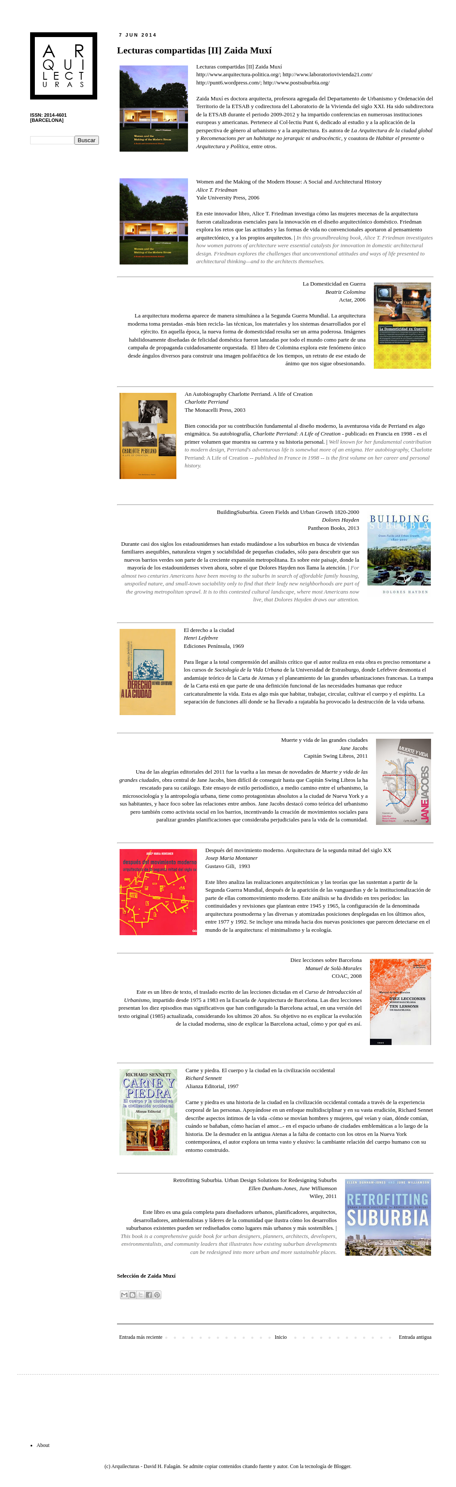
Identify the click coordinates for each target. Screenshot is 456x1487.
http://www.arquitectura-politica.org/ (238, 74)
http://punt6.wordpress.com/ (228, 82)
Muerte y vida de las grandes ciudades (324, 740)
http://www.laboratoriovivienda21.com (327, 74)
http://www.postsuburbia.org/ (296, 82)
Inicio (280, 1337)
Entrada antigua (415, 1337)
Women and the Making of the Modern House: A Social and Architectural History (289, 181)
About (43, 1445)
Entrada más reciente (141, 1337)
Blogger (342, 1466)
